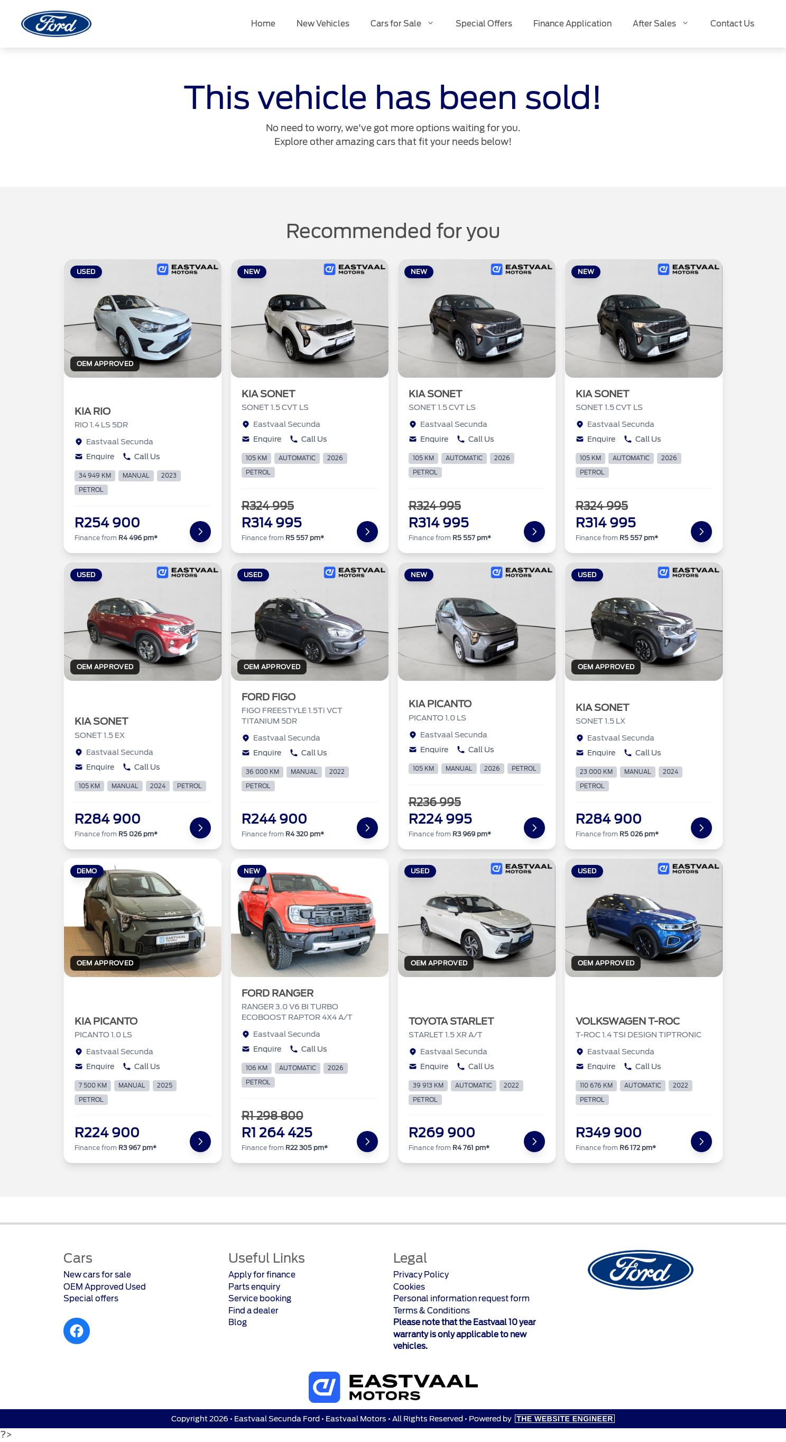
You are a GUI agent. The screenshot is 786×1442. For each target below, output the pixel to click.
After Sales (666, 24)
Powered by (542, 1418)
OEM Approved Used (104, 1287)
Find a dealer (253, 1311)
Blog (237, 1322)
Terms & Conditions (431, 1311)
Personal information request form (461, 1298)
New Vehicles (323, 24)
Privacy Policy (421, 1275)
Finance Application (572, 24)
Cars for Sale (408, 24)
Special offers (90, 1298)
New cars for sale (97, 1275)
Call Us (141, 456)
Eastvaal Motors (356, 1418)
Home (263, 24)
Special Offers (484, 24)
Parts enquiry (254, 1287)
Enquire (94, 456)
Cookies (409, 1287)
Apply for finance (261, 1275)
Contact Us (732, 24)
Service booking (259, 1298)
